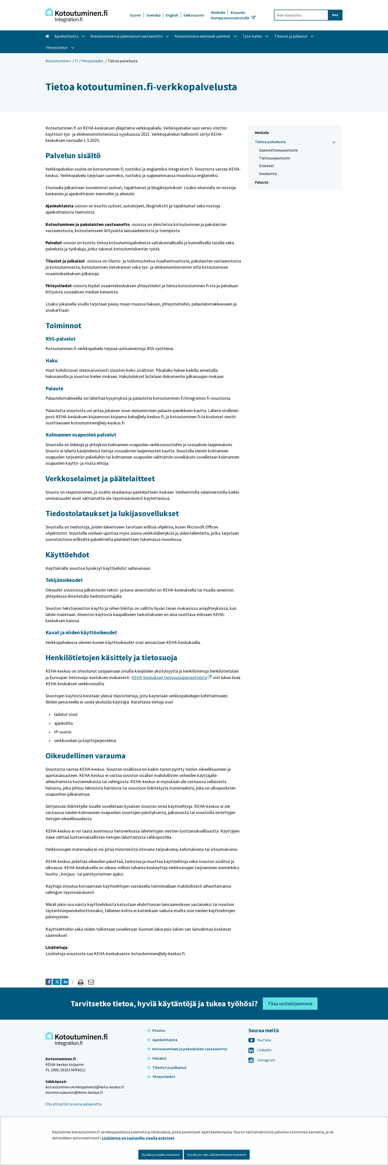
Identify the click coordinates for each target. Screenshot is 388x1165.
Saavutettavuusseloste (278, 150)
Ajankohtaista (162, 1039)
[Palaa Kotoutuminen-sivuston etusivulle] (76, 15)
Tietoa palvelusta (270, 141)
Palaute (261, 182)
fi (76, 60)
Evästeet (266, 165)
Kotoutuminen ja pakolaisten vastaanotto (187, 1048)
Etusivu (156, 1030)
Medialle (218, 12)
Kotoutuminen (58, 60)
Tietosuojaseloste (274, 157)
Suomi (135, 15)
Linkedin (259, 1049)
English (172, 15)
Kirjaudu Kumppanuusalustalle (230, 15)
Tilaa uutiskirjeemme (290, 1003)
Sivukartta (268, 173)
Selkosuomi (193, 15)
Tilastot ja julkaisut (167, 1067)
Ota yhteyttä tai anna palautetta (73, 1103)
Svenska (153, 15)
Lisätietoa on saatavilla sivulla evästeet (138, 1137)
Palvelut (157, 1058)
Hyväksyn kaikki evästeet (160, 1154)
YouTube (259, 1039)
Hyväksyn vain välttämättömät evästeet (216, 1154)
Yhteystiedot (92, 60)
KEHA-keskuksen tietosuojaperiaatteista (171, 677)
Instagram (261, 1059)
